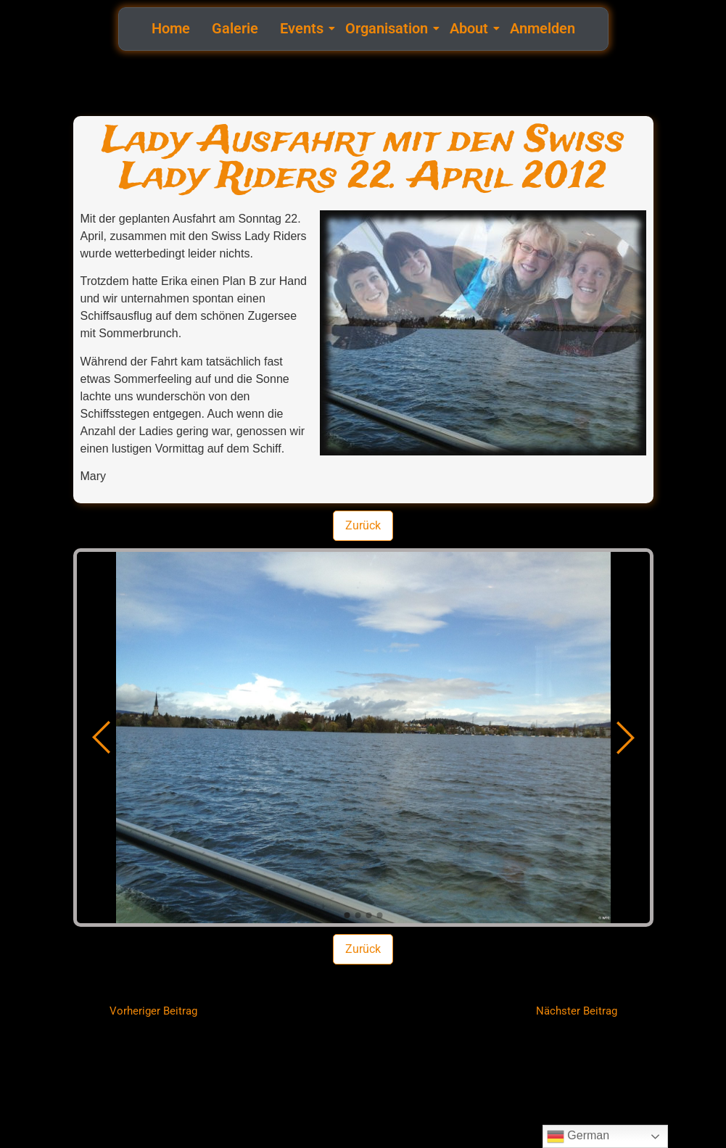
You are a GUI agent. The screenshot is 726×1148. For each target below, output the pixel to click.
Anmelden (542, 28)
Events (303, 28)
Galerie (235, 28)
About (471, 28)
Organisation (388, 28)
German (578, 1136)
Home (171, 28)
